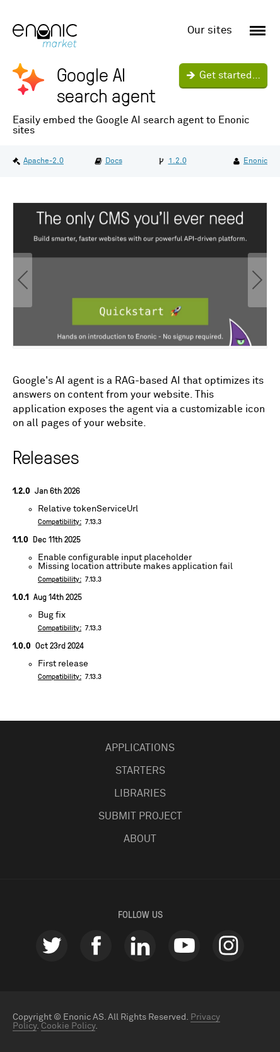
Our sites (209, 30)
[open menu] (255, 31)
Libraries (140, 793)
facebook (96, 946)
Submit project (140, 816)
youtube (184, 946)
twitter (51, 946)
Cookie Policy (68, 1026)
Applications (140, 748)
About (140, 839)
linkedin (140, 946)
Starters (140, 771)
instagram (228, 946)
